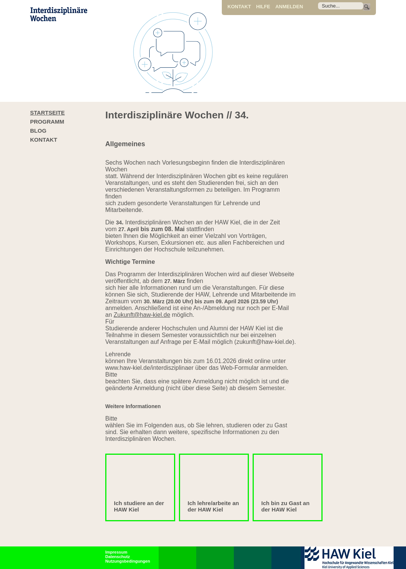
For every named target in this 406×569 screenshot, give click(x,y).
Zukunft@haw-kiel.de (142, 315)
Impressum (116, 552)
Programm (47, 121)
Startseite (47, 112)
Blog (38, 130)
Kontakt (239, 6)
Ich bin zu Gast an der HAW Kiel (285, 506)
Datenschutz (117, 556)
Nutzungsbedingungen (127, 561)
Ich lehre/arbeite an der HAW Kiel (213, 506)
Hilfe (263, 6)
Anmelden (289, 6)
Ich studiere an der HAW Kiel (139, 506)
